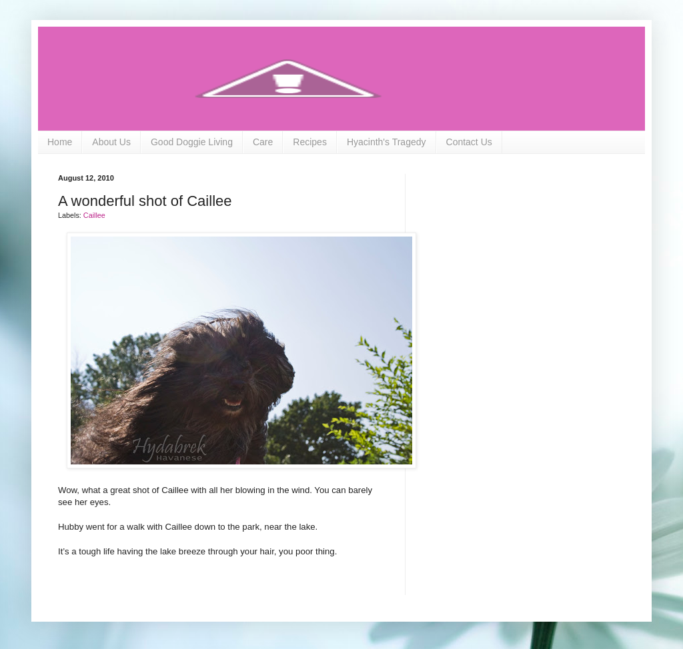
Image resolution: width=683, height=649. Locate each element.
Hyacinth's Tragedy (386, 142)
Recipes (310, 142)
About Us (111, 142)
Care (263, 142)
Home (59, 142)
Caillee (94, 215)
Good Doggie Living (192, 142)
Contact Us (469, 142)
